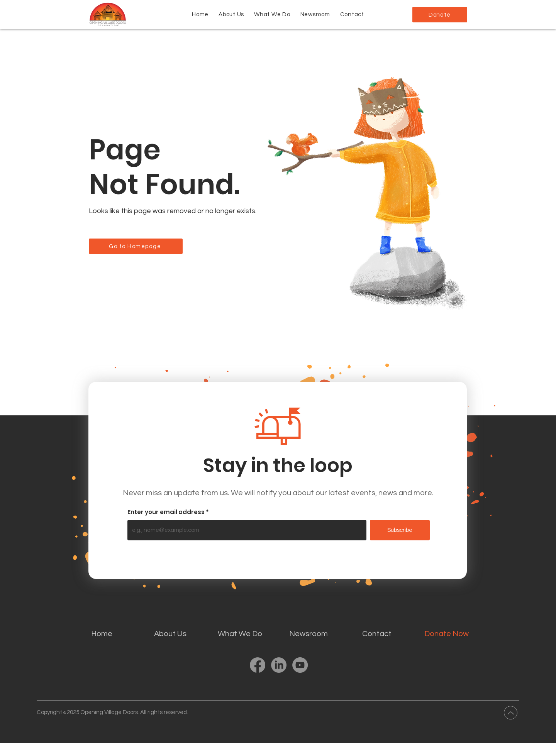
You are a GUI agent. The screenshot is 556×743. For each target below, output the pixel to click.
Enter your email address (166, 512)
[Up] (510, 712)
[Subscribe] (400, 530)
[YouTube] (300, 665)
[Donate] (439, 14)
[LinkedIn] (278, 665)
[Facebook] (257, 665)
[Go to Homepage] (136, 246)
